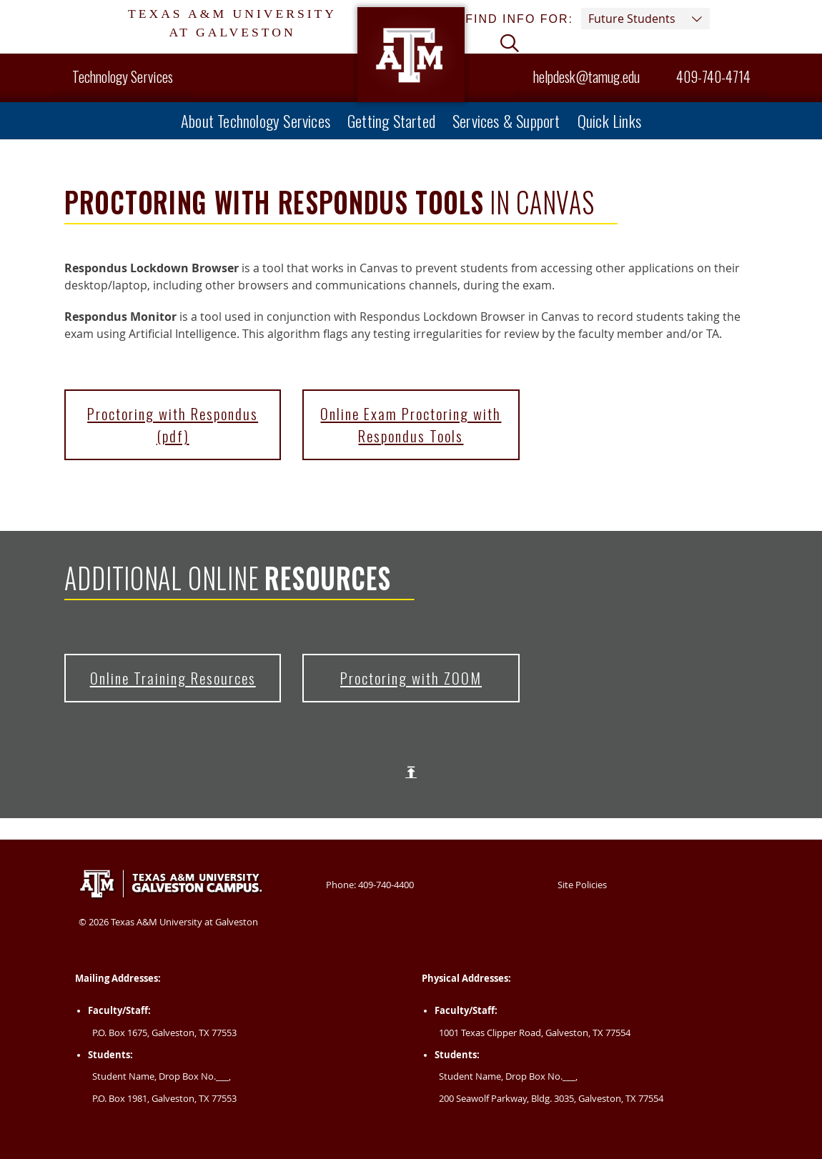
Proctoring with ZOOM (411, 678)
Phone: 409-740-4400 (370, 884)
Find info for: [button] (587, 18)
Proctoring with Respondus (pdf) (172, 424)
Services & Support (506, 120)
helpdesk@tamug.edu (586, 76)
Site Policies (582, 884)
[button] (510, 45)
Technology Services (122, 76)
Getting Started (391, 120)
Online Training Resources (173, 678)
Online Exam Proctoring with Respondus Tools (410, 424)
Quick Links (609, 120)
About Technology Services (255, 120)
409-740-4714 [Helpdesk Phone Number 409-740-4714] (704, 76)
